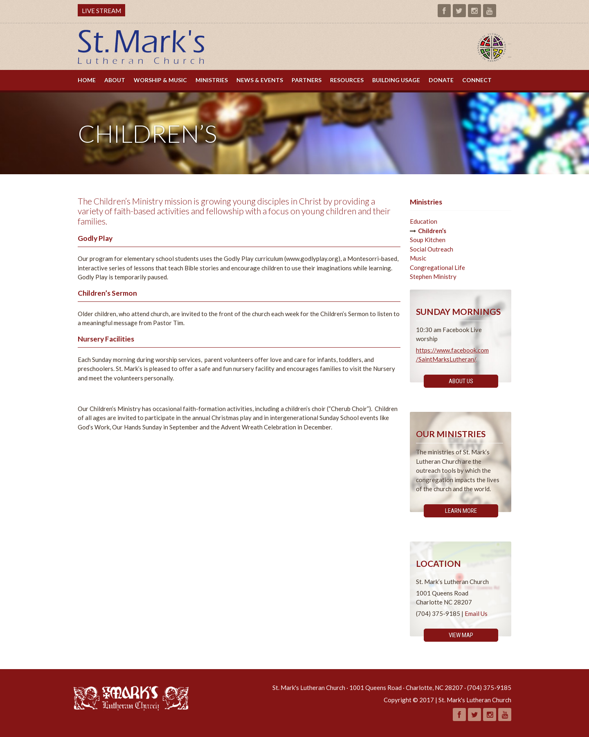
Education (423, 221)
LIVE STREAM (101, 10)
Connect (477, 79)
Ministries (212, 79)
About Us (461, 381)
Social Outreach (431, 249)
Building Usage (396, 79)
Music (418, 258)
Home (87, 79)
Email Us (476, 613)
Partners (306, 79)
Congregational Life (437, 267)
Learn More (461, 511)
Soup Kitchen (427, 239)
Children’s (432, 230)
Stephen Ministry (433, 276)
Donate (441, 79)
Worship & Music (160, 79)
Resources (347, 79)
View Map (461, 635)
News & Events (259, 79)
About (114, 79)
